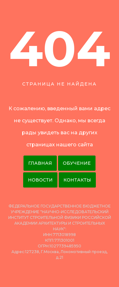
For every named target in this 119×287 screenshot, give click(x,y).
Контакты (77, 180)
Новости (40, 180)
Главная (40, 163)
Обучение (77, 163)
